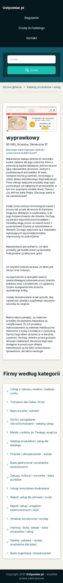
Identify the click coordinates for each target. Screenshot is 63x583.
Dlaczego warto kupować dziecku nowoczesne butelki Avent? (25, 151)
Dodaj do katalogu (32, 28)
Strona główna (12, 87)
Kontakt (31, 38)
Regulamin (31, 18)
